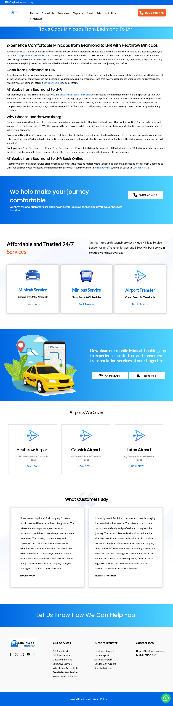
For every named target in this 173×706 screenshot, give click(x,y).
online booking (102, 167)
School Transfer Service (65, 676)
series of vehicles (53, 82)
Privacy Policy (99, 698)
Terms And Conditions (78, 698)
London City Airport (105, 663)
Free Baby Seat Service (65, 672)
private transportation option (75, 94)
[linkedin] (34, 654)
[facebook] (10, 654)
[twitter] (16, 654)
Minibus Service (61, 655)
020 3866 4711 (141, 167)
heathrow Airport (104, 650)
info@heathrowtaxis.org (19, 2)
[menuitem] (34, 14)
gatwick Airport (103, 659)
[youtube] (28, 654)
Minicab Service (61, 650)
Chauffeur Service (62, 659)
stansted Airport (103, 667)
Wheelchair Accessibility (66, 667)
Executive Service (62, 663)
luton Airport (101, 655)
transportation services (29, 55)
